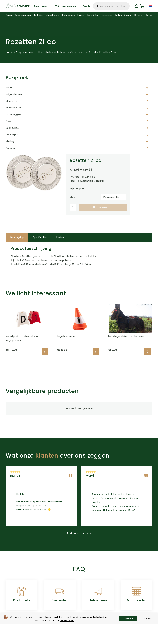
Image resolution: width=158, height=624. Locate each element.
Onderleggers (13, 114)
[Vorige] (1, 329)
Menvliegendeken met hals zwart (127, 336)
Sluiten (147, 618)
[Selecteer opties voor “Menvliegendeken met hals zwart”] (147, 351)
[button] (45, 351)
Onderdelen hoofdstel (83, 52)
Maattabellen (136, 600)
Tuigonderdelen (25, 52)
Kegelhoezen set (66, 336)
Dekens (10, 121)
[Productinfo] (21, 591)
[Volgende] (157, 329)
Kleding (10, 141)
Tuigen (9, 87)
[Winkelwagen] (142, 6)
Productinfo (21, 600)
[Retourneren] (98, 591)
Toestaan (128, 618)
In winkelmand (104, 207)
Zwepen (10, 148)
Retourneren (98, 600)
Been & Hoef (13, 128)
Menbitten (11, 101)
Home (9, 52)
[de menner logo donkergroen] (18, 6)
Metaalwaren (13, 107)
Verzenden (59, 600)
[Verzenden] (59, 591)
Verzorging (12, 134)
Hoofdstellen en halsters (52, 52)
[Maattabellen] (136, 591)
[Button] (136, 6)
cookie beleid (67, 620)
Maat (73, 197)
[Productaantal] (73, 207)
